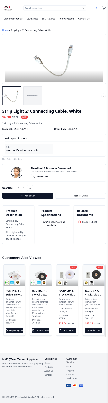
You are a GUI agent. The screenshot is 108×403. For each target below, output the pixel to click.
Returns (70, 374)
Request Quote (81, 195)
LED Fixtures (48, 18)
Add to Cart (27, 195)
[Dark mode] (97, 8)
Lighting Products (13, 18)
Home (5, 30)
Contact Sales (40, 176)
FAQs (68, 366)
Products (48, 367)
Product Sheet (89, 221)
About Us (48, 371)
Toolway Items (66, 18)
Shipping (70, 370)
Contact (48, 374)
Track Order (71, 378)
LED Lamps (32, 18)
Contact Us (84, 18)
